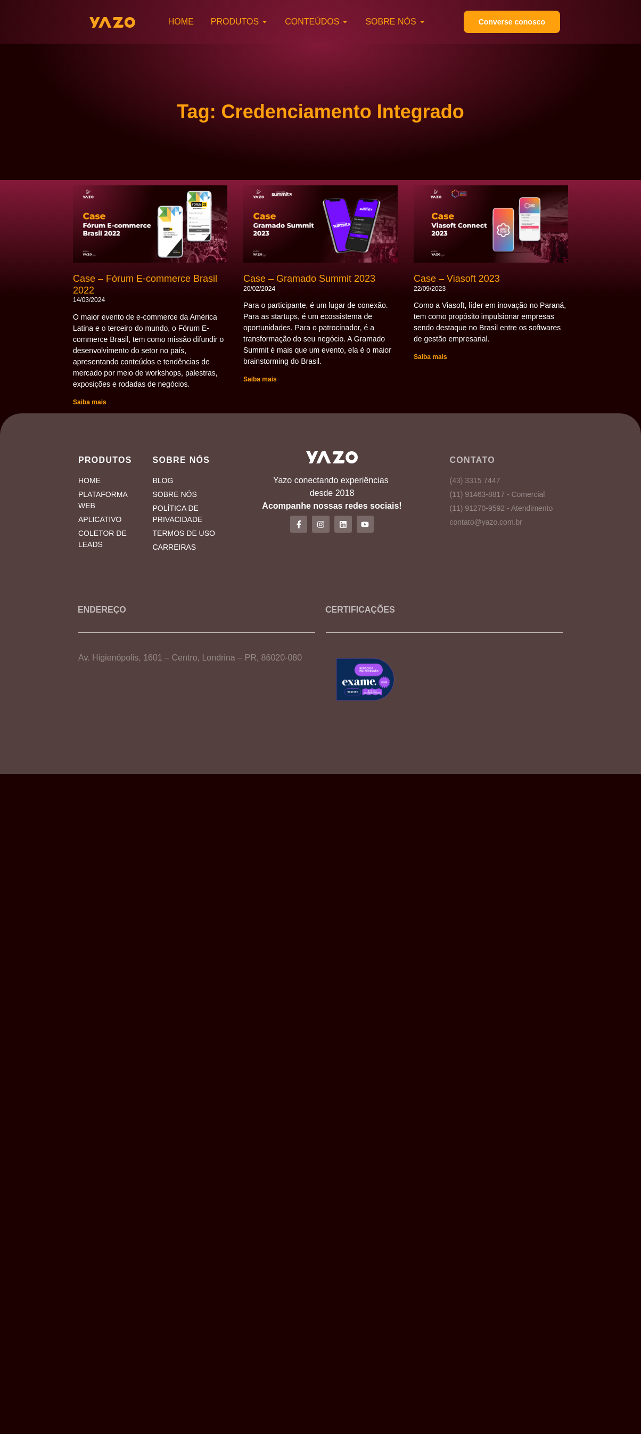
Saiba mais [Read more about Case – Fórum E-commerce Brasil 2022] (89, 402)
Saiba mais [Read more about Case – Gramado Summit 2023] (260, 379)
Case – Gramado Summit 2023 (309, 278)
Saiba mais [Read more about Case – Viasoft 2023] (430, 357)
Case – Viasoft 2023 (457, 278)
